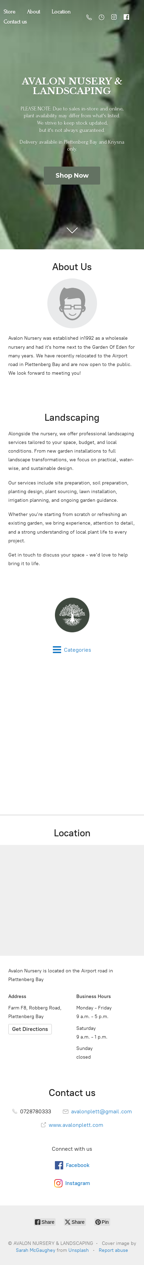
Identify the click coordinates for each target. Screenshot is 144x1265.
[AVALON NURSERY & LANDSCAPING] (72, 615)
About (33, 12)
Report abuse (113, 1250)
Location (61, 12)
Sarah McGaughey (35, 1250)
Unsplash (78, 1250)
